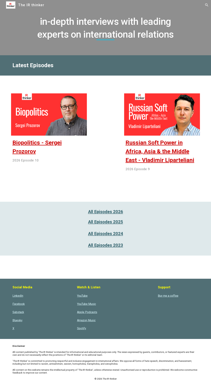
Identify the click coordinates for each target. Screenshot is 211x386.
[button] (206, 5)
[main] (105, 27)
